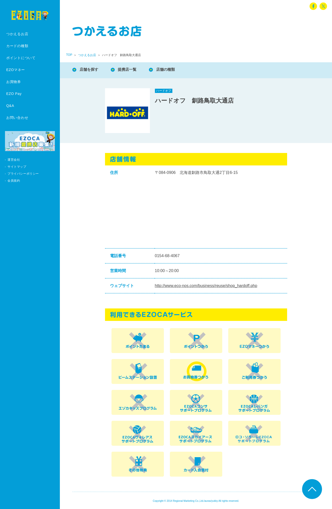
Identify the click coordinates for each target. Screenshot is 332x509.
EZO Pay (14, 94)
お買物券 (13, 82)
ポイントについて (21, 58)
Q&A (10, 106)
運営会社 (13, 159)
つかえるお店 (17, 34)
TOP (69, 55)
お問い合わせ (17, 118)
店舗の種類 (170, 70)
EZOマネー (15, 70)
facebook (313, 6)
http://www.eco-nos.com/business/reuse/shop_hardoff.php (206, 286)
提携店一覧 (130, 70)
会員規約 (13, 180)
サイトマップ (16, 166)
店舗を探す (90, 70)
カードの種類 (17, 46)
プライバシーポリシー (23, 173)
